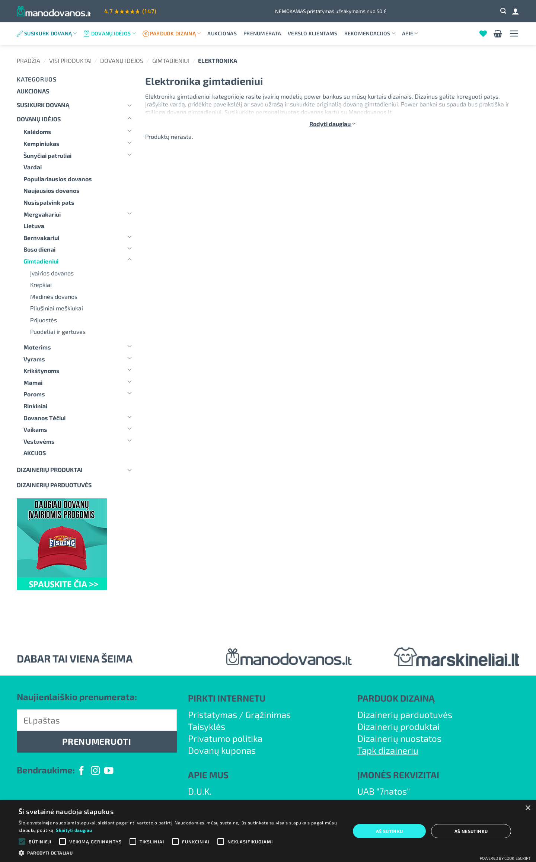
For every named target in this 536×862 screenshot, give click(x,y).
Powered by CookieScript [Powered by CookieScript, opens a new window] (505, 858)
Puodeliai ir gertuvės (58, 331)
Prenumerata (262, 33)
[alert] (268, 831)
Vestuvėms (39, 441)
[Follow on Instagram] (95, 771)
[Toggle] (129, 104)
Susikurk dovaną (50, 33)
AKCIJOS (34, 452)
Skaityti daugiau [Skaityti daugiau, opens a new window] (74, 830)
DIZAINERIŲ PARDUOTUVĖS (54, 484)
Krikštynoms (41, 370)
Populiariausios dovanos (57, 178)
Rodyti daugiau (332, 123)
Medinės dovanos (53, 296)
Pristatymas (212, 714)
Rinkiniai (35, 405)
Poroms (34, 394)
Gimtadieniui (170, 60)
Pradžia (28, 60)
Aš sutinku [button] (389, 831)
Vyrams (34, 359)
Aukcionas (222, 33)
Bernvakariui (41, 237)
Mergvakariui (42, 214)
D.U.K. (200, 791)
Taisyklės (206, 726)
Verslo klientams (312, 33)
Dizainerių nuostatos (399, 738)
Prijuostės (43, 319)
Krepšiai (41, 284)
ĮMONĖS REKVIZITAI (398, 774)
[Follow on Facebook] (81, 771)
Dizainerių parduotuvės (404, 714)
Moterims (37, 347)
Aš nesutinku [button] (471, 831)
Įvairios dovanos (52, 273)
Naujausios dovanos (51, 190)
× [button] (527, 808)
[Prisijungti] (515, 11)
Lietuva (33, 225)
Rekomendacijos (369, 33)
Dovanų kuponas (222, 750)
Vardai (32, 166)
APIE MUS (208, 774)
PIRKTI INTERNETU (226, 698)
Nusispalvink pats (48, 202)
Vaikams (35, 429)
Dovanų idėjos (113, 33)
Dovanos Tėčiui (44, 417)
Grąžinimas (268, 714)
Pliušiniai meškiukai (56, 308)
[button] (503, 11)
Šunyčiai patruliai (47, 155)
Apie (410, 33)
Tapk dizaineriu (387, 750)
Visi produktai (70, 60)
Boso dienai (39, 249)
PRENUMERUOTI (96, 741)
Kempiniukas (41, 143)
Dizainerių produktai (50, 469)
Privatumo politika (225, 738)
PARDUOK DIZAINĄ (396, 698)
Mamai (32, 382)
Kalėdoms (37, 131)
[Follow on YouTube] (108, 771)
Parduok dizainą (175, 33)
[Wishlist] (483, 33)
